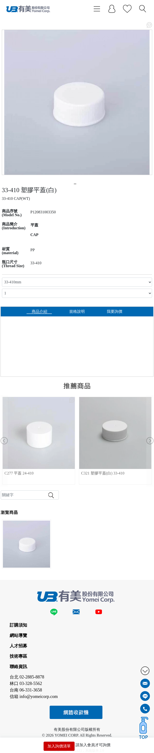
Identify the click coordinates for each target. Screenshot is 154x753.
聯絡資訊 (18, 666)
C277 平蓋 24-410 (19, 473)
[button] (4, 441)
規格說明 (77, 311)
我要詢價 (114, 311)
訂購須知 (18, 625)
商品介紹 (39, 311)
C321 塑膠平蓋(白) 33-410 (102, 473)
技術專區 (18, 656)
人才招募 (18, 645)
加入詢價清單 (59, 746)
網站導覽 (18, 635)
